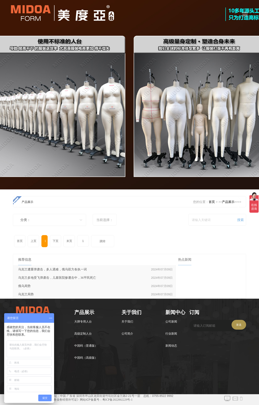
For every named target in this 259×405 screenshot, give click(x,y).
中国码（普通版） (86, 345)
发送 (239, 324)
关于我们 (127, 321)
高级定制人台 (83, 333)
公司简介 (127, 333)
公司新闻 (171, 321)
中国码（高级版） (86, 357)
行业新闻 (171, 333)
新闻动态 (171, 345)
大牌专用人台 (83, 321)
